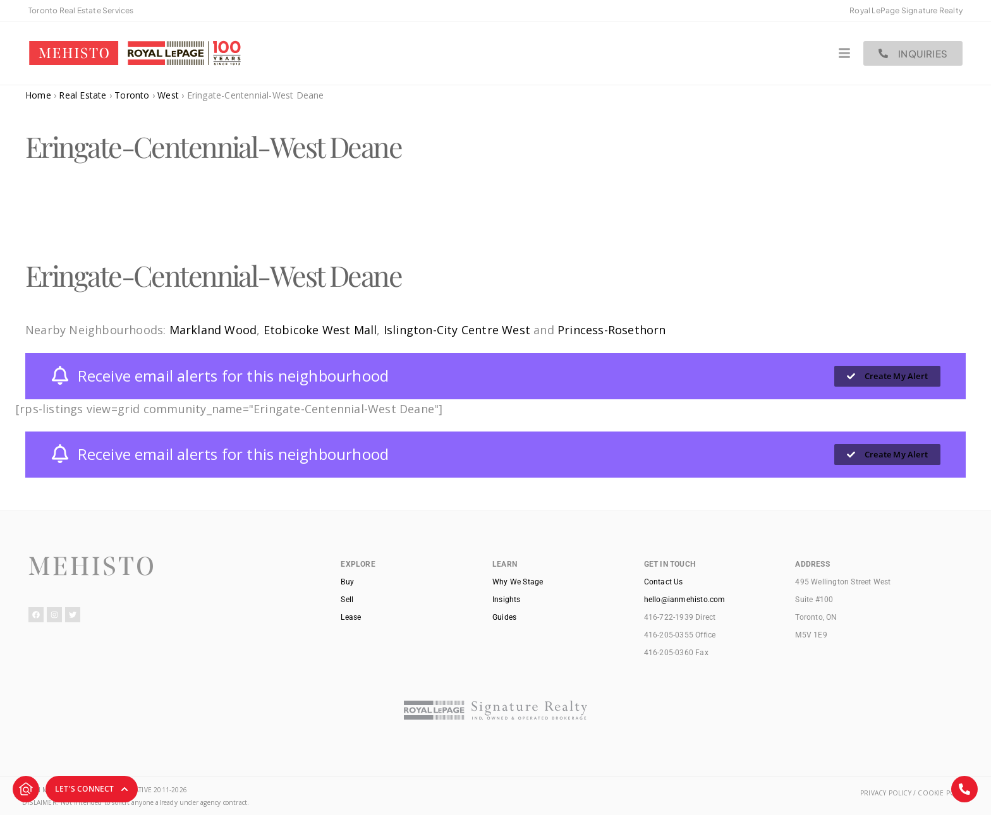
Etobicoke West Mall (320, 329)
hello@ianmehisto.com (685, 599)
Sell (347, 599)
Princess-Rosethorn (611, 329)
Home (38, 95)
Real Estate (82, 95)
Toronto (131, 95)
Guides (504, 617)
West (168, 95)
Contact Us (663, 581)
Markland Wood (213, 329)
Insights (506, 599)
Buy (347, 581)
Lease (351, 617)
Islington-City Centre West (457, 329)
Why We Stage (517, 581)
